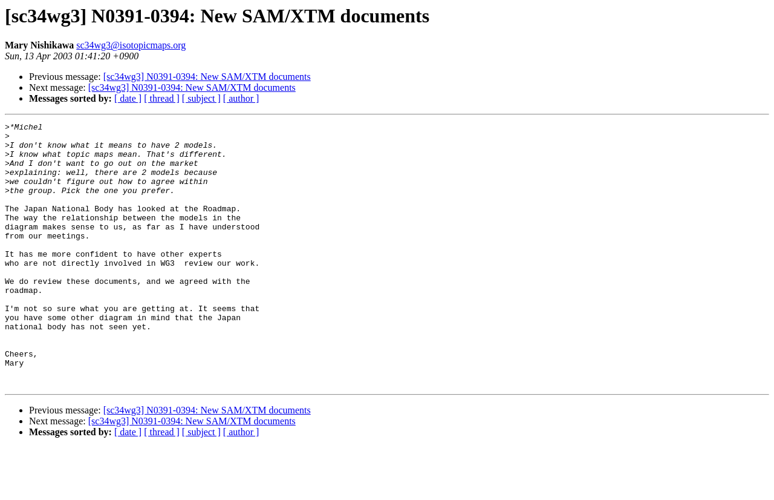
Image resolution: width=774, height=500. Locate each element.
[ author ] (241, 98)
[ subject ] (201, 98)
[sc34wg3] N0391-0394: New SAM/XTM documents (207, 76)
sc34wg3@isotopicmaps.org (131, 45)
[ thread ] (162, 98)
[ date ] (127, 98)
